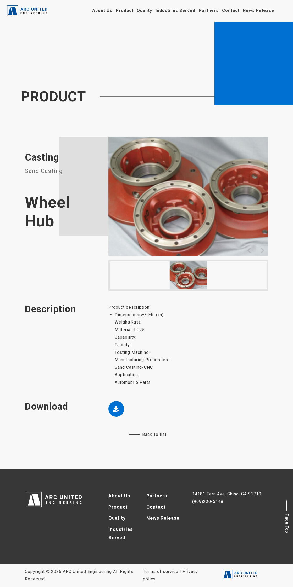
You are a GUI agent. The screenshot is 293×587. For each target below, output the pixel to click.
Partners (209, 10)
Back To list (148, 434)
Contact (231, 10)
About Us (102, 10)
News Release (258, 10)
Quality (144, 10)
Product (125, 10)
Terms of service (160, 571)
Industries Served (175, 10)
